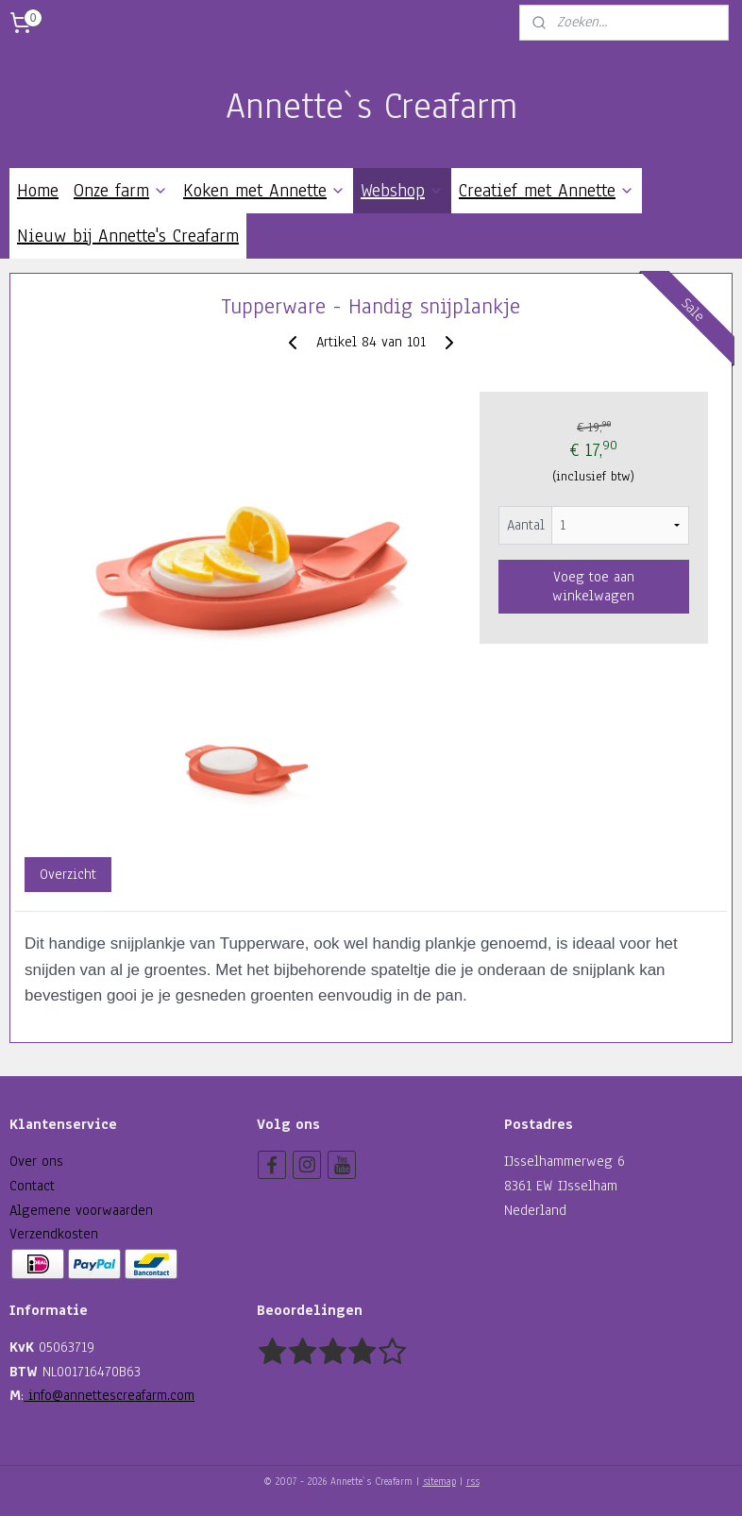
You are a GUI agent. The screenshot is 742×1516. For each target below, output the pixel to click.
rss (473, 1481)
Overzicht (68, 874)
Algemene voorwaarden (81, 1210)
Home (38, 190)
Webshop (402, 190)
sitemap (439, 1481)
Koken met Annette (264, 190)
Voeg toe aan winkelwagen (593, 586)
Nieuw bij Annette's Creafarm (128, 236)
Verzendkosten (53, 1233)
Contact (32, 1185)
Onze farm (121, 190)
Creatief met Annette (546, 190)
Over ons (36, 1161)
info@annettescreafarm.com (109, 1395)
